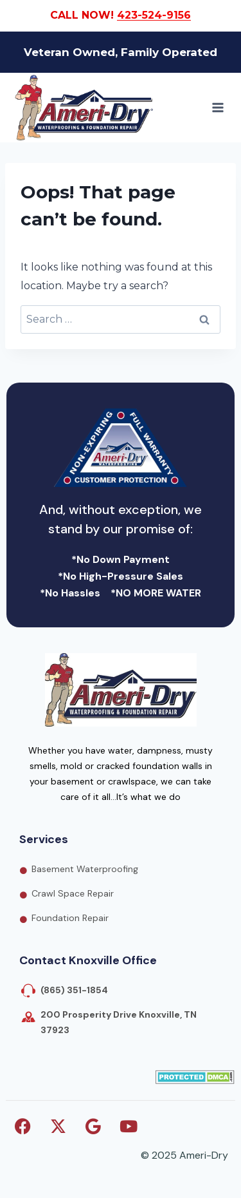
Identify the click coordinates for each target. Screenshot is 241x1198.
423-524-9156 (154, 15)
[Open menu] (217, 107)
